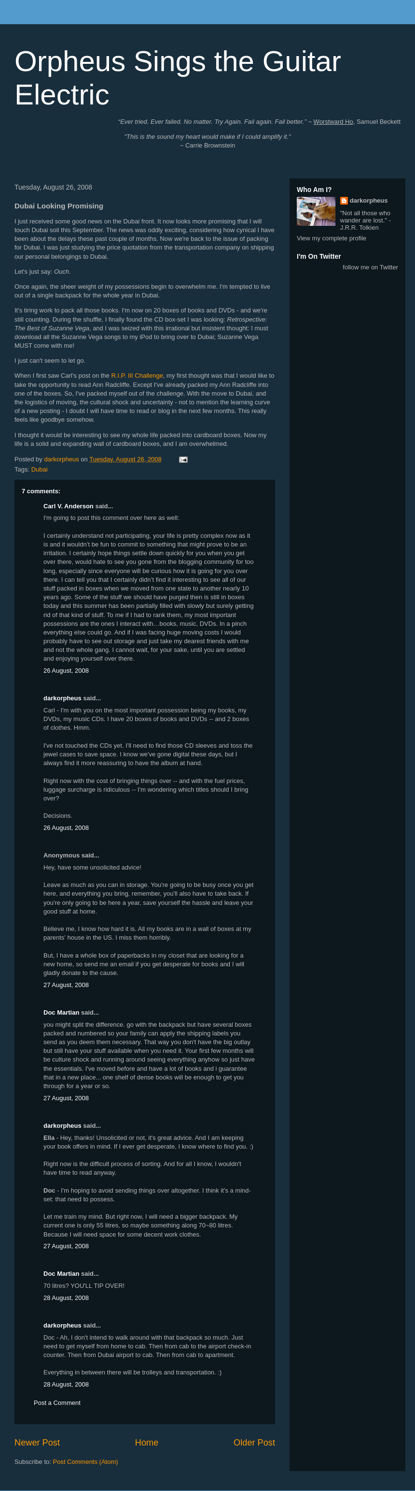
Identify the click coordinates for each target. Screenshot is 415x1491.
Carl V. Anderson (68, 506)
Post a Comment (57, 1402)
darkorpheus (62, 698)
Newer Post (37, 1442)
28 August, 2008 (66, 1297)
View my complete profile (331, 238)
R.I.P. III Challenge (137, 375)
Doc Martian (61, 1012)
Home (147, 1442)
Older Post (254, 1442)
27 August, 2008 (66, 985)
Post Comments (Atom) (85, 1461)
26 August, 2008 (66, 670)
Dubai (39, 469)
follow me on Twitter (370, 267)
